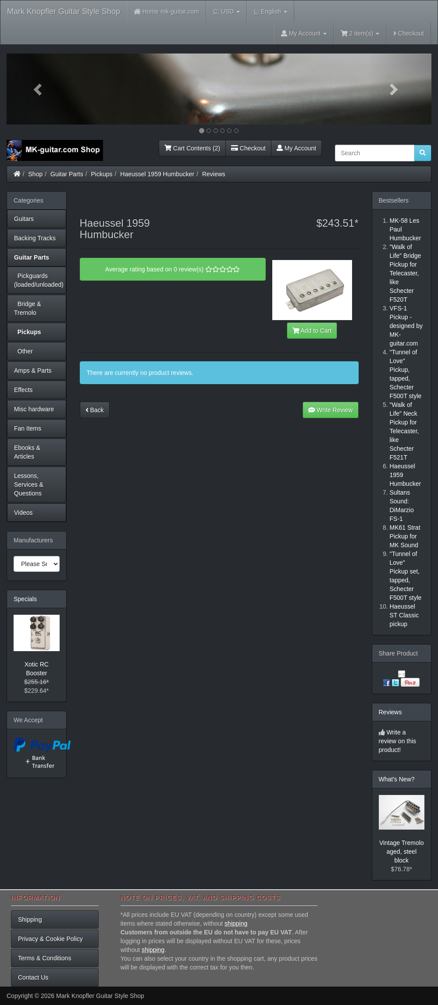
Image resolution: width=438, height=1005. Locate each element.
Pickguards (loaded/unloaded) (39, 280)
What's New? (397, 779)
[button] (38, 89)
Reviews (213, 174)
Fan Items (27, 428)
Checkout (408, 33)
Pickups (102, 174)
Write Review (330, 409)
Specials (25, 598)
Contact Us (33, 977)
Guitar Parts (66, 174)
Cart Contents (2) (192, 148)
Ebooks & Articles (27, 452)
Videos (23, 512)
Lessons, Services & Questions (28, 484)
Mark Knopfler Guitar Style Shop (63, 11)
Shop (35, 174)
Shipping (30, 919)
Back (94, 409)
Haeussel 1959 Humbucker (157, 174)
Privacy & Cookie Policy (50, 938)
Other (23, 351)
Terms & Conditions (44, 958)
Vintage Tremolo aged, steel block (401, 851)
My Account (296, 148)
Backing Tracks (35, 238)
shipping (235, 923)
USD (226, 11)
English (270, 11)
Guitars (24, 218)
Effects (23, 389)
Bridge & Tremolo (27, 308)
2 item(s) (360, 33)
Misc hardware (34, 409)
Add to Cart (312, 330)
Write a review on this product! (398, 741)
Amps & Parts (33, 370)
